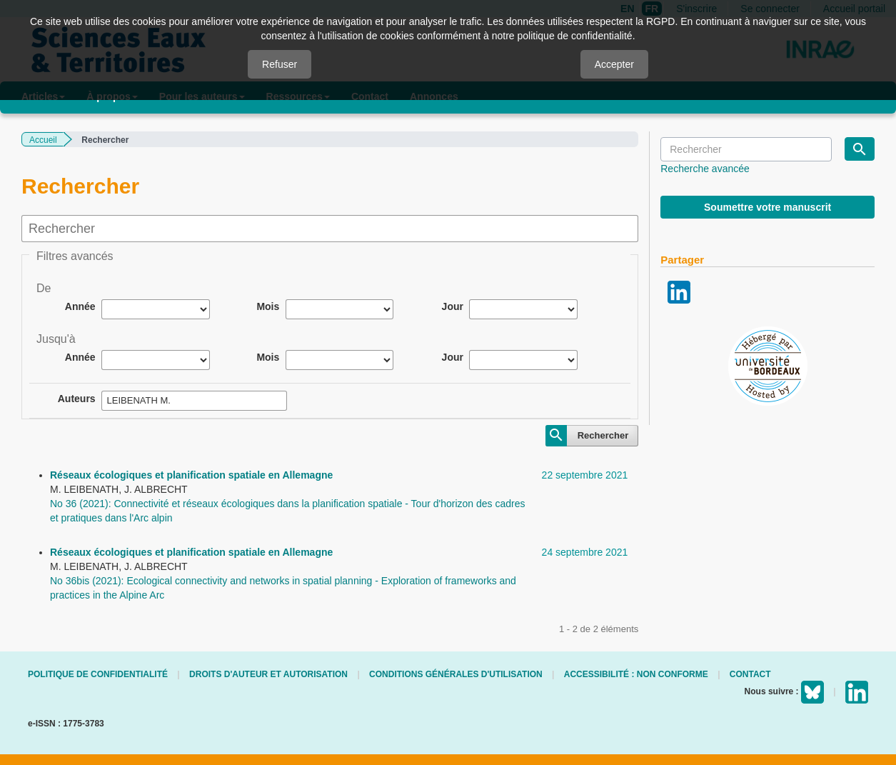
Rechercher (603, 435)
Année (80, 306)
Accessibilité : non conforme (636, 674)
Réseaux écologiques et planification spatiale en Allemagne (191, 475)
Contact (750, 674)
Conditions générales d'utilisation (456, 674)
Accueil (43, 140)
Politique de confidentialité (98, 674)
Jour (452, 306)
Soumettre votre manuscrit (767, 207)
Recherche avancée (705, 168)
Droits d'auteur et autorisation (268, 674)
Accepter (614, 64)
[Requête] (746, 149)
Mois (267, 306)
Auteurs (77, 398)
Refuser (279, 64)
